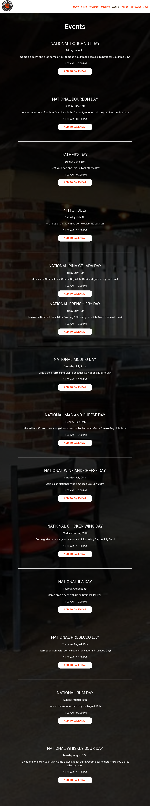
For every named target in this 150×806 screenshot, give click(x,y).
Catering (104, 8)
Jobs (144, 8)
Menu (75, 8)
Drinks (83, 8)
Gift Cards (135, 8)
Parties (124, 8)
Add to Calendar (75, 71)
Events (114, 8)
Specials (93, 8)
